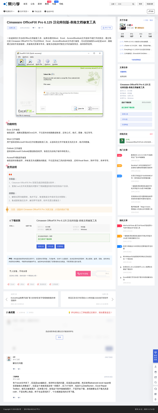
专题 (54, 3)
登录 (140, 4)
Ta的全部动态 (136, 60)
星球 (40, 4)
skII (14, 357)
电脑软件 (9, 11)
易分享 (18, 409)
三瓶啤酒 (16, 376)
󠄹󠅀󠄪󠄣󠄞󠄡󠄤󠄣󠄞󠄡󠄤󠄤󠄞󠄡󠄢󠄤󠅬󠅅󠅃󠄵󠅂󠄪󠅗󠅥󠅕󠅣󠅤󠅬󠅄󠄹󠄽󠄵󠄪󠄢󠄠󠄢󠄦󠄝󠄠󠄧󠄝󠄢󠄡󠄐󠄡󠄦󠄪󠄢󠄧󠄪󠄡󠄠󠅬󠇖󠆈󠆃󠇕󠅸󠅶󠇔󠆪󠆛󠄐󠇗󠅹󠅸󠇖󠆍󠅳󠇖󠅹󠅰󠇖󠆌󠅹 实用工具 (12, 28)
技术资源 (23, 11)
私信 (151, 20)
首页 (25, 4)
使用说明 (123, 76)
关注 (145, 20)
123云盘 (50, 246)
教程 (47, 3)
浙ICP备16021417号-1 (32, 409)
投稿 (150, 11)
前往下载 (107, 28)
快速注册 (150, 4)
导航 (61, 4)
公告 (33, 4)
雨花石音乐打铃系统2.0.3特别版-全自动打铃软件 (88, 298)
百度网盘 (60, 246)
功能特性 (123, 72)
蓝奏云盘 (41, 246)
